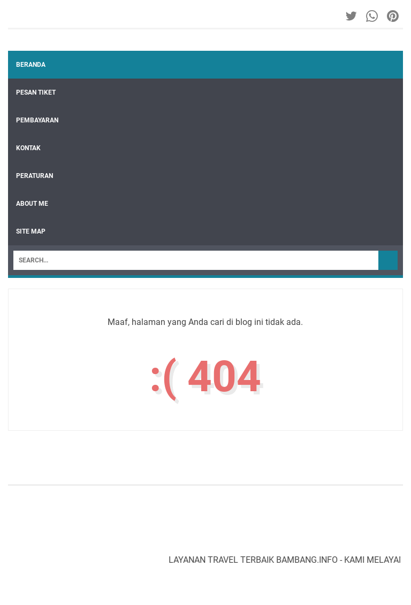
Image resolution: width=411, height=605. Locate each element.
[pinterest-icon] (393, 16)
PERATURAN (34, 176)
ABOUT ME (32, 203)
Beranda (30, 64)
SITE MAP (30, 231)
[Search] (195, 260)
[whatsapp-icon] (372, 16)
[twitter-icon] (351, 16)
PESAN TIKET (36, 92)
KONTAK (28, 148)
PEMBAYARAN (37, 120)
